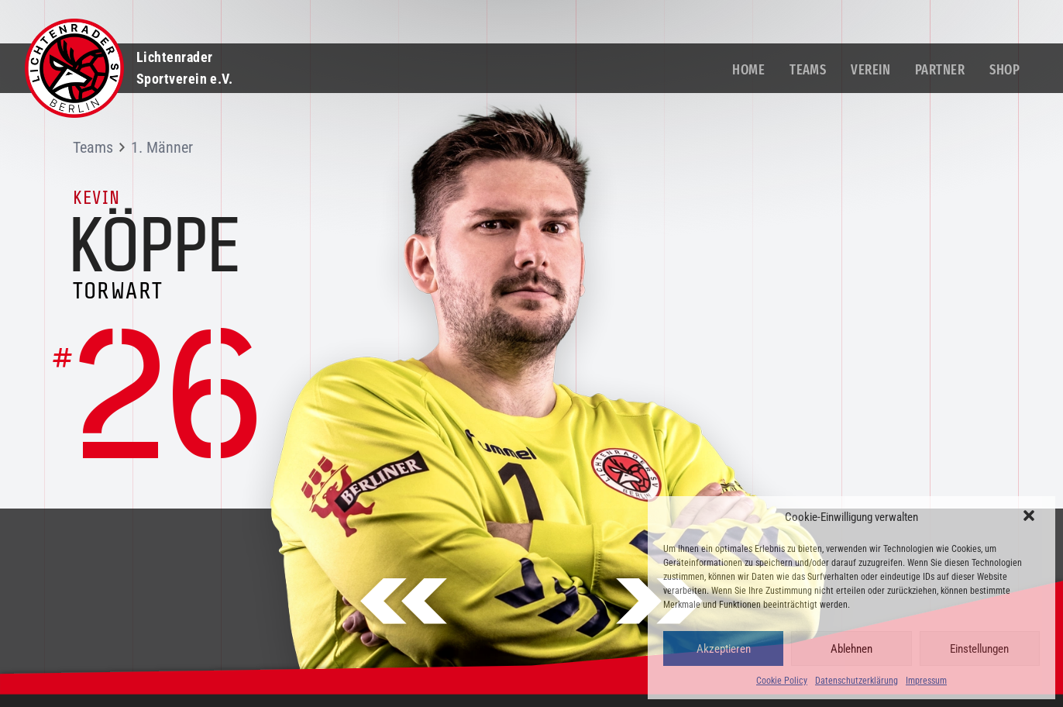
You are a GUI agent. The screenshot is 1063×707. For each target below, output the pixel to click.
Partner (940, 69)
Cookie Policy (781, 680)
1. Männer (162, 147)
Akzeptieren (724, 649)
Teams (808, 69)
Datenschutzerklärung (856, 680)
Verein (870, 69)
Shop (1004, 69)
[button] (1030, 517)
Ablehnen (851, 649)
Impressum (926, 680)
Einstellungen (979, 649)
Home (748, 69)
